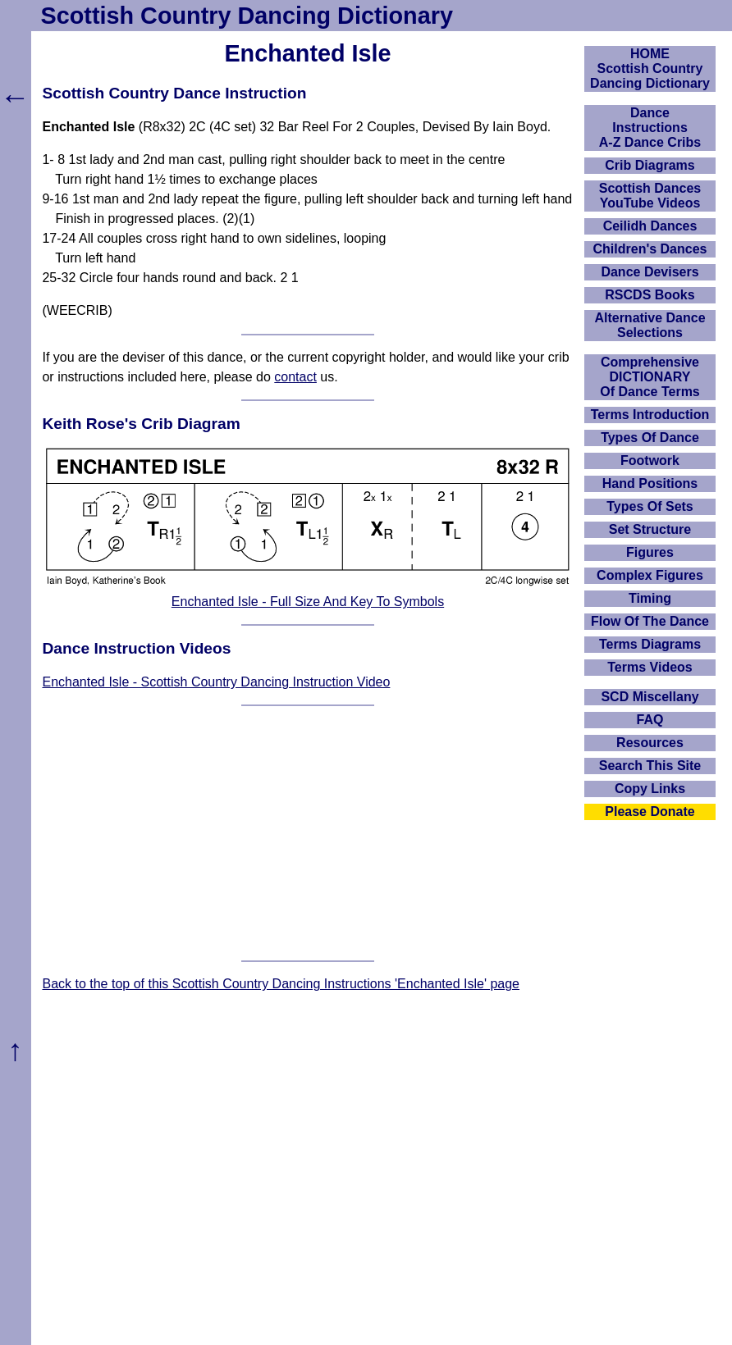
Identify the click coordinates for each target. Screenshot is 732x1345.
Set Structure (650, 529)
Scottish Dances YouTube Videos (650, 195)
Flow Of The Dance (650, 621)
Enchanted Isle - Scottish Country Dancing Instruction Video (216, 682)
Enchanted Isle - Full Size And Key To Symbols (308, 602)
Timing (650, 598)
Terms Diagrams (650, 644)
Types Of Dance (650, 438)
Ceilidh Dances (650, 226)
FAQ (650, 720)
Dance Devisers (649, 272)
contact (295, 377)
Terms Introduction (650, 415)
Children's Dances (650, 249)
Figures (650, 552)
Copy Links (650, 789)
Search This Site (650, 766)
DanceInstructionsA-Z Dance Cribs (650, 127)
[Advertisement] (308, 833)
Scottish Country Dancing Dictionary (247, 15)
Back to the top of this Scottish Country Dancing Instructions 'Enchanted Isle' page (280, 984)
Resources (650, 743)
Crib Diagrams (649, 165)
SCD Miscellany (649, 697)
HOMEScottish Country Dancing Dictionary (650, 68)
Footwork (649, 460)
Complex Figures (650, 575)
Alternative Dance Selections (649, 325)
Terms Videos (649, 667)
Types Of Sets (649, 506)
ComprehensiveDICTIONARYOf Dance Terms (650, 377)
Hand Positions (650, 483)
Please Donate (649, 811)
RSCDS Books (649, 295)
